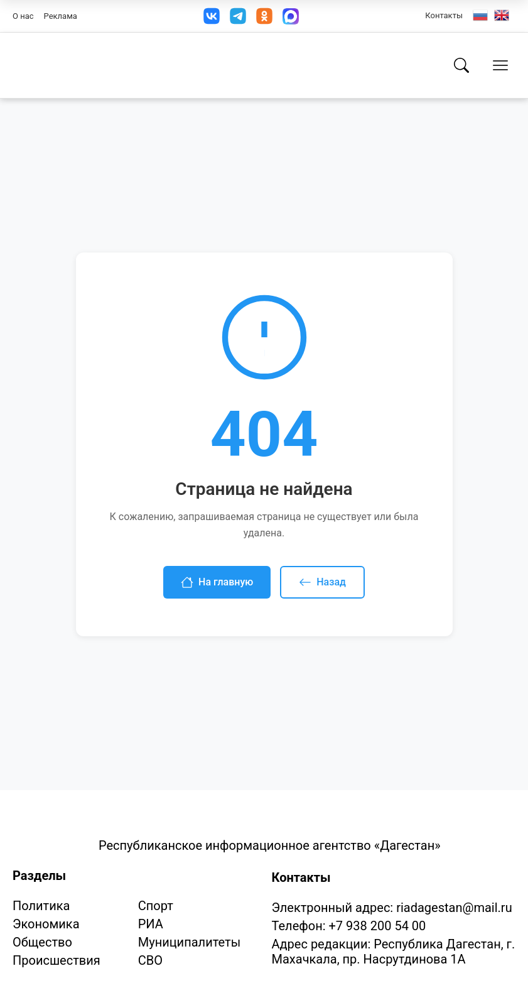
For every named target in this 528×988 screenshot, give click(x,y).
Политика (41, 905)
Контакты (444, 15)
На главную (217, 582)
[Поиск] (461, 65)
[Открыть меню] (500, 65)
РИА (150, 923)
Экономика (46, 923)
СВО (150, 960)
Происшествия (56, 960)
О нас (23, 16)
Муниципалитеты (189, 942)
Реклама (60, 16)
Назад (322, 582)
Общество (42, 942)
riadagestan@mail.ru (454, 907)
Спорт (155, 905)
